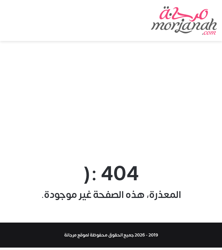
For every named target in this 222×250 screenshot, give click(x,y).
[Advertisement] (111, 100)
